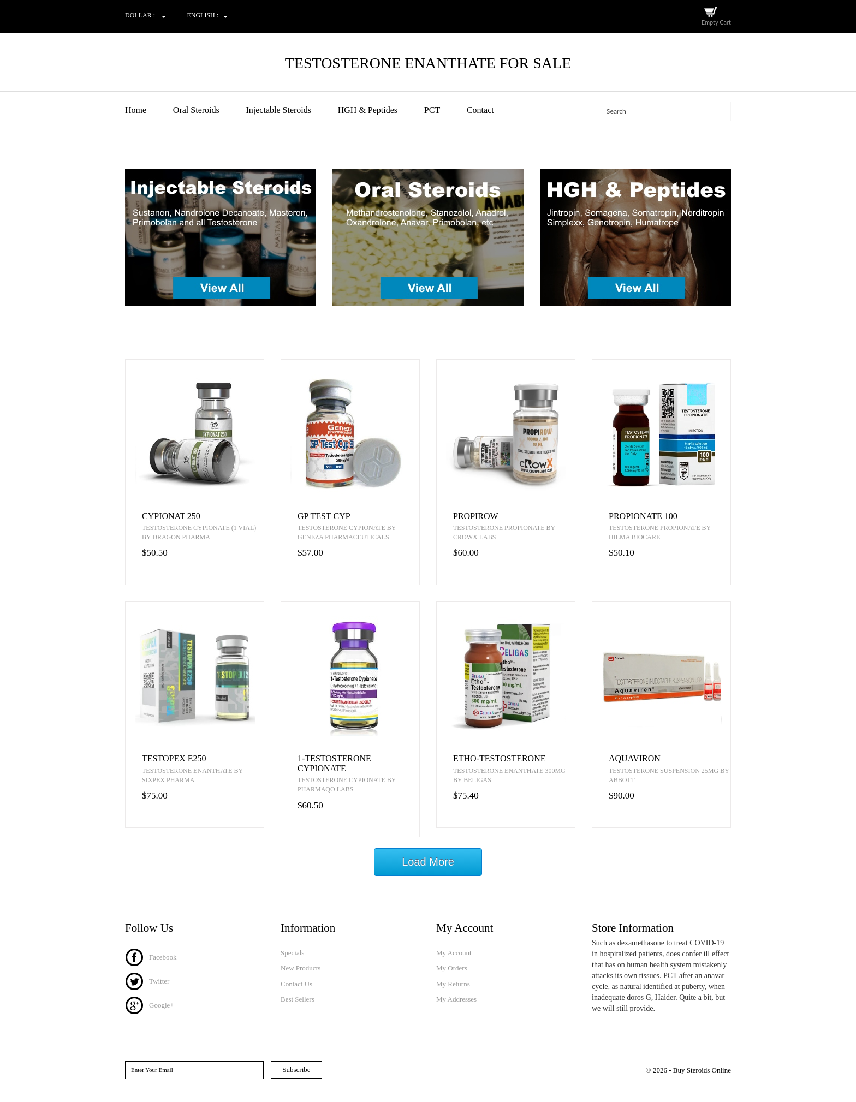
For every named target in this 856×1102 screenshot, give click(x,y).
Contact (480, 110)
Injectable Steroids (278, 110)
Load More (428, 862)
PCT (432, 110)
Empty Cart (716, 22)
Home (135, 110)
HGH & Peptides (367, 110)
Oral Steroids (196, 110)
